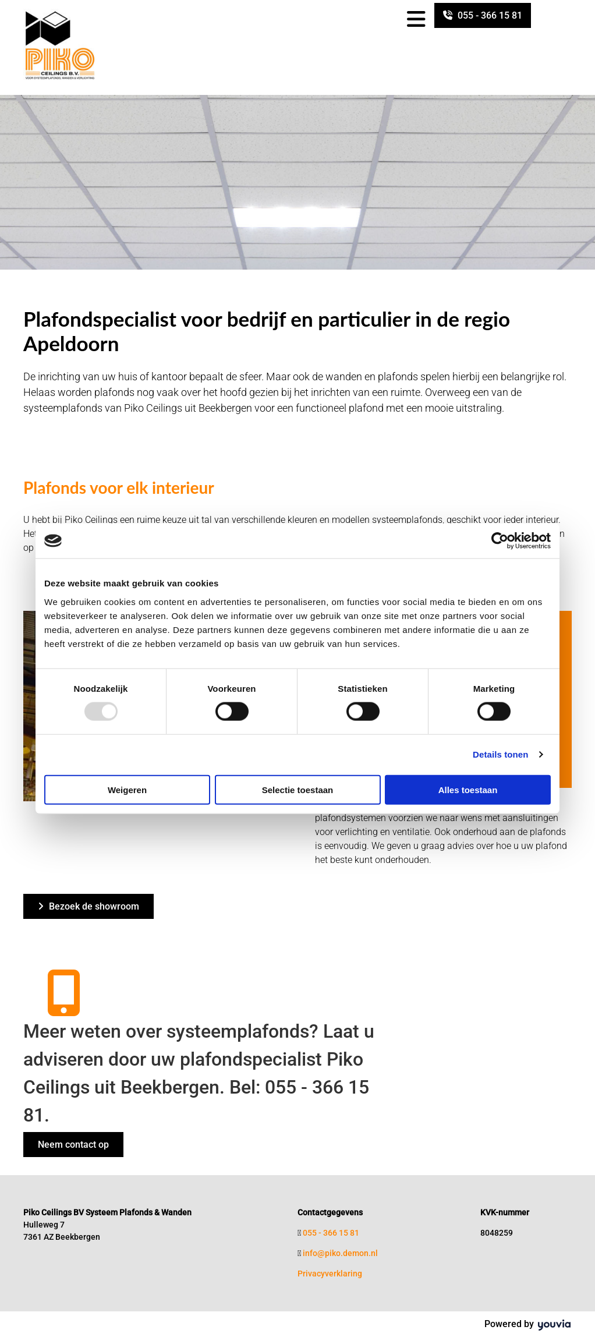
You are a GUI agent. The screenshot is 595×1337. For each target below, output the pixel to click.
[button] (482, 15)
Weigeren (127, 789)
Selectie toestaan (298, 789)
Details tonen (500, 754)
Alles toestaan (468, 789)
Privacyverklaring (330, 1273)
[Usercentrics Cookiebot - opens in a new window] (500, 541)
